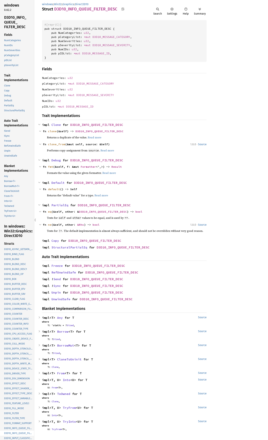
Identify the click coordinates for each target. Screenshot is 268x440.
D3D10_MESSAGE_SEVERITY (111, 45)
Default (58, 183)
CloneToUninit (69, 359)
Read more (94, 137)
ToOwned (63, 394)
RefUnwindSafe (63, 272)
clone (52, 131)
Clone (56, 125)
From (61, 373)
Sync (57, 286)
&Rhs (80, 224)
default (54, 189)
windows (47, 4)
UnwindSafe (60, 299)
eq (49, 211)
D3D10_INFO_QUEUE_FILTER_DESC (96, 125)
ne (49, 224)
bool (138, 211)
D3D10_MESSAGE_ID (96, 53)
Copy (55, 241)
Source (202, 144)
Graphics (68, 4)
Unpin (56, 292)
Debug (56, 160)
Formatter (88, 166)
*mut (88, 37)
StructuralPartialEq (69, 247)
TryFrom (69, 408)
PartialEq (59, 205)
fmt (50, 166)
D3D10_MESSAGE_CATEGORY (111, 37)
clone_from (56, 144)
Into (66, 380)
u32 (86, 32)
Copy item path (123, 9)
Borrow (62, 332)
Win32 (57, 4)
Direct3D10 (81, 4)
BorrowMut (65, 345)
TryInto (69, 422)
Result (116, 166)
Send (57, 279)
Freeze (57, 266)
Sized (70, 325)
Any (60, 318)
